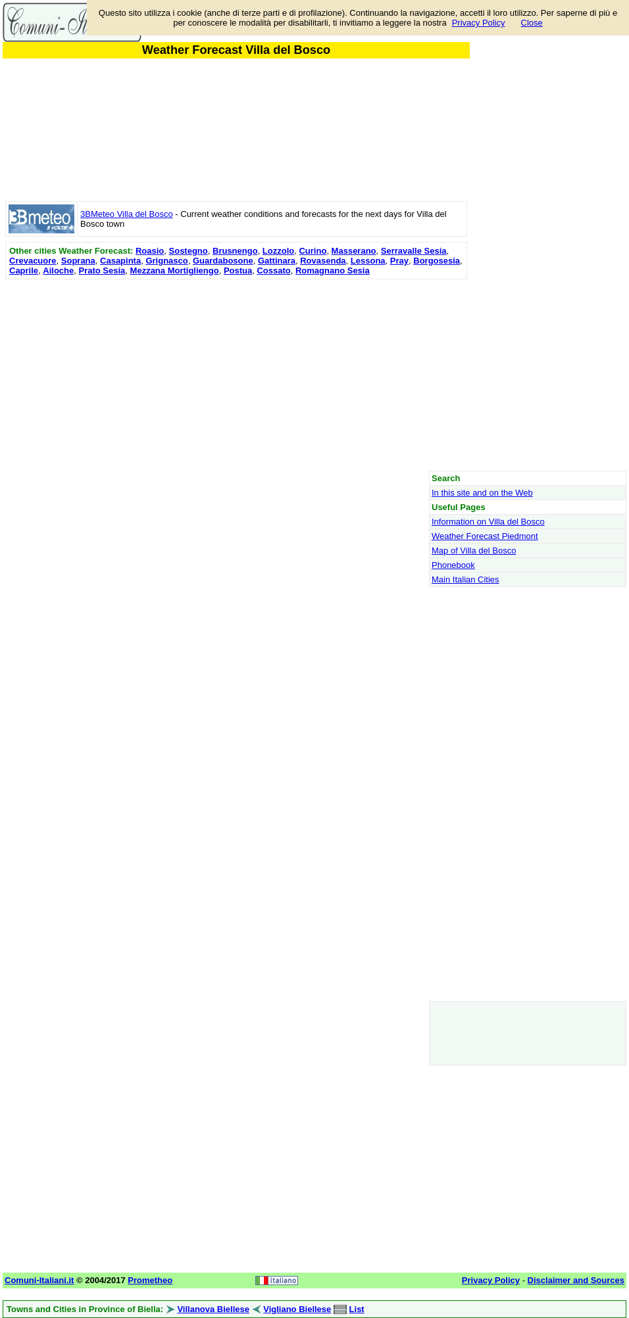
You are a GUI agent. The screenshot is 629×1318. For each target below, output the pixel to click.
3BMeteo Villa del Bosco (126, 214)
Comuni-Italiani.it (39, 1280)
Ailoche (58, 270)
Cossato (273, 270)
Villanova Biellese (213, 1309)
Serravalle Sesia (414, 251)
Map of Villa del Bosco (474, 550)
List (357, 1309)
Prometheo (150, 1280)
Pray (399, 261)
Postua (238, 270)
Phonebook (453, 565)
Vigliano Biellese (297, 1309)
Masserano (354, 251)
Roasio (150, 251)
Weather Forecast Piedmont (485, 536)
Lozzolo (278, 251)
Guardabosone (223, 261)
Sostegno (188, 251)
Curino (312, 251)
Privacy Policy (478, 23)
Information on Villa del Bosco (488, 522)
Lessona (368, 261)
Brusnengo (235, 251)
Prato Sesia (102, 270)
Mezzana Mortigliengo (174, 270)
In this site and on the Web (482, 493)
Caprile (23, 270)
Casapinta (120, 261)
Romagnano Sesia (332, 270)
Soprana (78, 261)
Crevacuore (33, 261)
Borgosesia (436, 261)
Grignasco (166, 261)
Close (532, 23)
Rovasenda (322, 261)
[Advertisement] (236, 375)
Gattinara (276, 261)
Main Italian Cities (465, 579)
